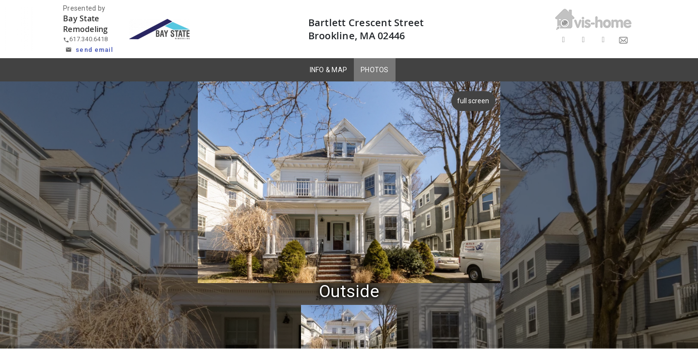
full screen (474, 101)
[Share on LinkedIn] (603, 40)
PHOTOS (375, 70)
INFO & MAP (329, 70)
